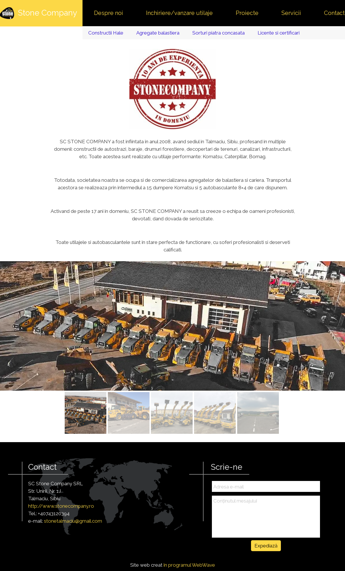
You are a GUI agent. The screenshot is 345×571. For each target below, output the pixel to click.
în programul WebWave (189, 565)
